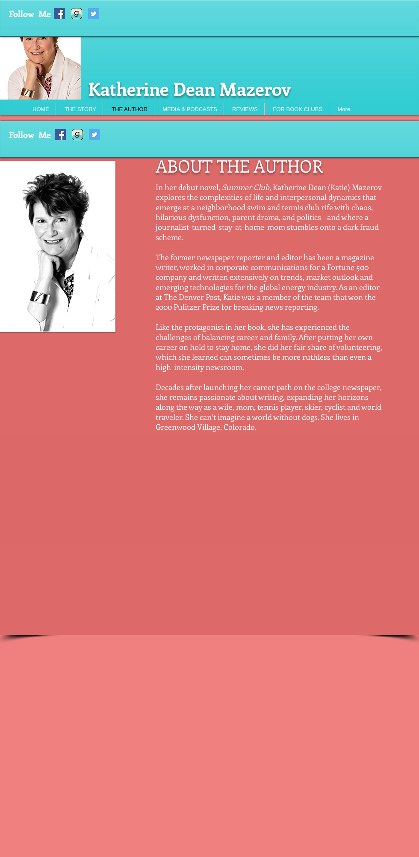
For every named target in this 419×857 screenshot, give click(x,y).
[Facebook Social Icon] (59, 13)
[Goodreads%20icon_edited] (76, 13)
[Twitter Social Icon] (93, 13)
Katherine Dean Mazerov (189, 88)
